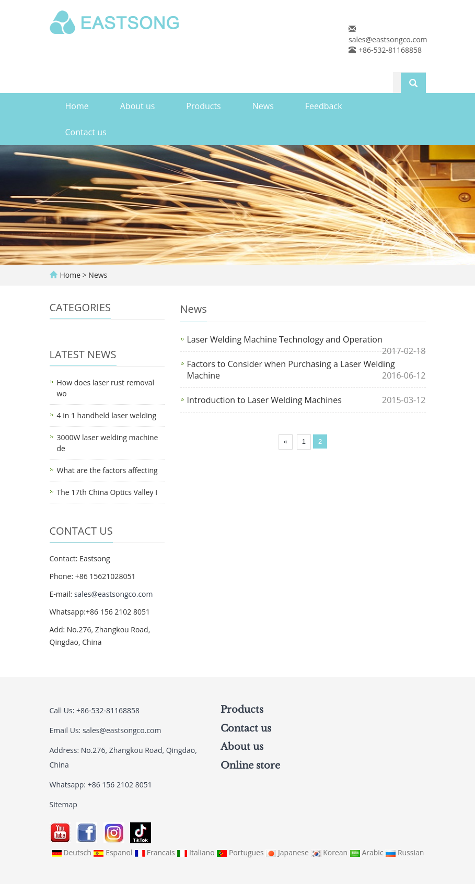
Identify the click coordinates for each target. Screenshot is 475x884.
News (263, 106)
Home (77, 106)
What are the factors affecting (107, 470)
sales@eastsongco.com (388, 39)
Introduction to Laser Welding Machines (264, 400)
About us (137, 106)
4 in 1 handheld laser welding (106, 415)
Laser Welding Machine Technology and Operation (285, 339)
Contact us (86, 132)
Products (203, 106)
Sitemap (63, 804)
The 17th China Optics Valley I (107, 492)
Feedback (323, 106)
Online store (250, 765)
